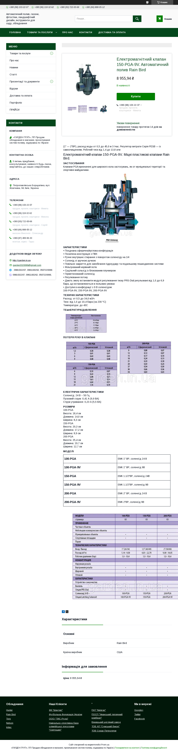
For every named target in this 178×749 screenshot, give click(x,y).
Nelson (9, 723)
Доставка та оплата (112, 32)
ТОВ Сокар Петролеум (104, 730)
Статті (13, 74)
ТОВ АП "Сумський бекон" (106, 726)
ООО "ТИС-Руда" (58, 718)
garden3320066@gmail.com (27, 265)
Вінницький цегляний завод (106, 722)
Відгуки (14, 88)
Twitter (137, 714)
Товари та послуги (40, 32)
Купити (136, 96)
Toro (8, 718)
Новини (14, 67)
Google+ (138, 710)
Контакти (85, 32)
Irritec (9, 727)
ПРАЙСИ (14, 109)
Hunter (9, 710)
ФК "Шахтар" (56, 710)
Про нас (67, 32)
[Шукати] (137, 18)
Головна (15, 32)
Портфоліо (16, 102)
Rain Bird (11, 714)
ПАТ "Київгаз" (99, 710)
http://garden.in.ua (22, 260)
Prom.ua (105, 745)
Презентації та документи (25, 81)
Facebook (139, 718)
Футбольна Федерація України (65, 714)
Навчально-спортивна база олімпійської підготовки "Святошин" (64, 726)
